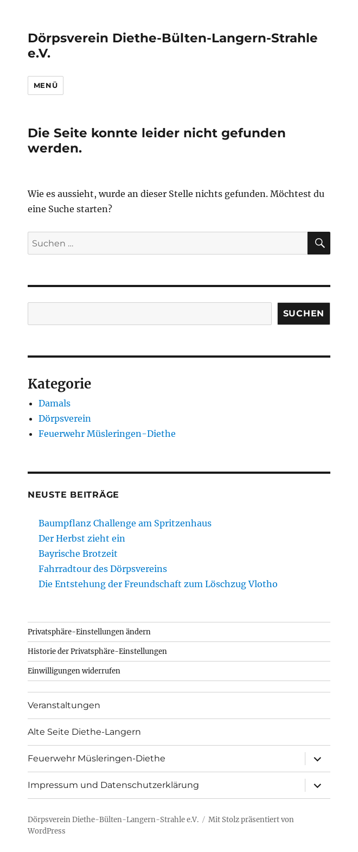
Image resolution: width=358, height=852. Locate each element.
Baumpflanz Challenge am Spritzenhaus (125, 523)
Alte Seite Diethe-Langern (84, 732)
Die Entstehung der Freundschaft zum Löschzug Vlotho (158, 583)
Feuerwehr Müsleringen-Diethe (107, 433)
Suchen (304, 313)
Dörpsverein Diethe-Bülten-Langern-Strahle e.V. (113, 819)
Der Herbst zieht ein (82, 538)
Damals (55, 403)
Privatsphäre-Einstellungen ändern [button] (89, 632)
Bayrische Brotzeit (78, 553)
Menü (45, 85)
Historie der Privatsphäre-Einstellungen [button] (97, 651)
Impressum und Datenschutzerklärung (113, 785)
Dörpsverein (65, 418)
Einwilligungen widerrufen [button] (74, 671)
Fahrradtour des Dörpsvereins (103, 568)
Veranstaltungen (64, 705)
